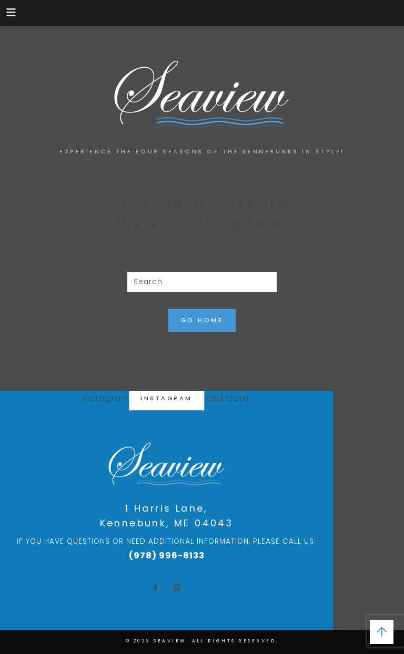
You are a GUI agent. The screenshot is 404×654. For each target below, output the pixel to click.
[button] (12, 12)
